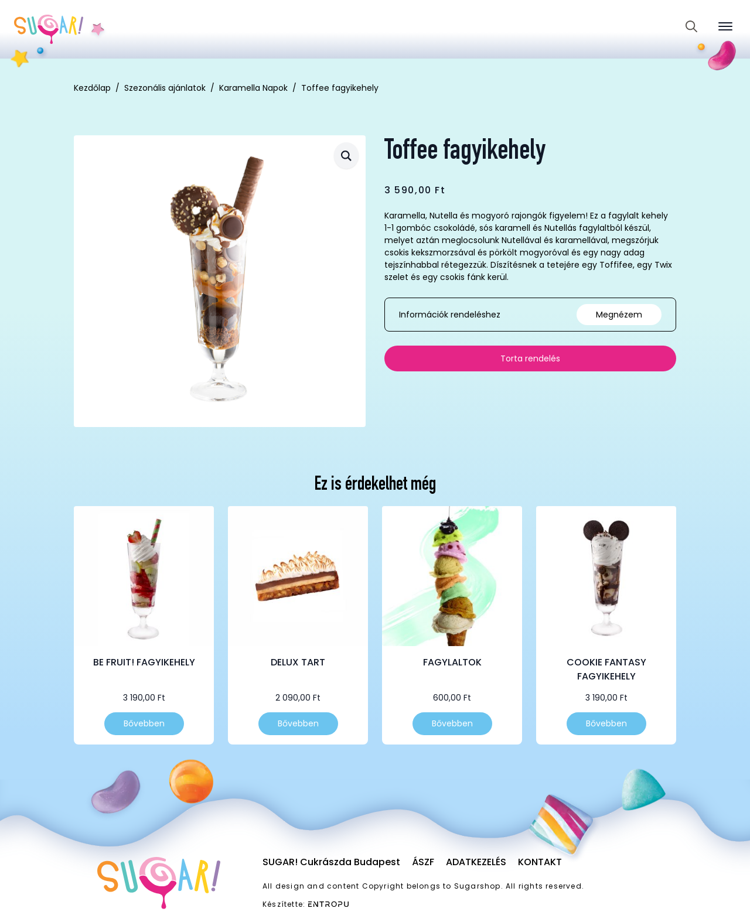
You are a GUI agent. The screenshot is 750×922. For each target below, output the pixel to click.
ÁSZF (423, 862)
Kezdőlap (92, 88)
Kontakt (540, 862)
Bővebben (144, 723)
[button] (346, 155)
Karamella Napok (253, 88)
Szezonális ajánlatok (165, 88)
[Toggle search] (691, 26)
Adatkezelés (476, 862)
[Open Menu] (725, 26)
